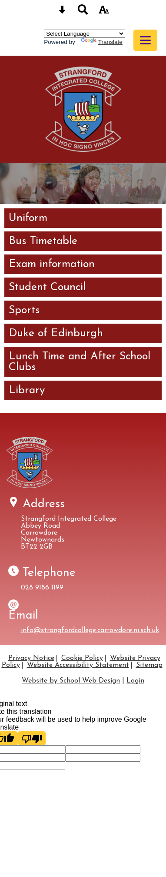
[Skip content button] (62, 12)
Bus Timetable (43, 241)
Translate (102, 42)
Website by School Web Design (71, 680)
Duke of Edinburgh (56, 333)
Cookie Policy (82, 658)
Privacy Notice (31, 658)
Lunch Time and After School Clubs (79, 362)
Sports (24, 310)
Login (135, 680)
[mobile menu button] (145, 40)
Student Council (47, 287)
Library (27, 390)
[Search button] (83, 12)
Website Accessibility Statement (78, 665)
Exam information (52, 264)
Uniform (28, 218)
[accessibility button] (103, 12)
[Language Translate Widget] (84, 34)
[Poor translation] (32, 738)
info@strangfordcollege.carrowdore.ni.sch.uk (90, 630)
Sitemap (149, 665)
